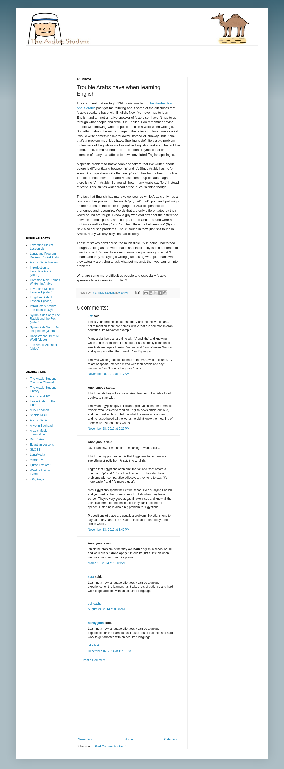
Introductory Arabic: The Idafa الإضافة (43, 308)
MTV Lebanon (39, 410)
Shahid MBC (38, 415)
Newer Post (85, 739)
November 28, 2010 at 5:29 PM (108, 428)
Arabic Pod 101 (40, 396)
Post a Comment (94, 660)
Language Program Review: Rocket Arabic (45, 255)
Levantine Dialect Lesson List (41, 246)
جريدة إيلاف (37, 479)
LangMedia (37, 454)
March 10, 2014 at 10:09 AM (106, 563)
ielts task (94, 645)
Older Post (171, 739)
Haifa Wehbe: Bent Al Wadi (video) (44, 337)
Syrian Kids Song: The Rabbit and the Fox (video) (45, 318)
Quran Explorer (40, 465)
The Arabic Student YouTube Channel (43, 380)
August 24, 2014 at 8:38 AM (106, 609)
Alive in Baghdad (41, 425)
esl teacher (95, 603)
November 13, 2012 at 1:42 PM (108, 529)
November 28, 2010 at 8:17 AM (108, 374)
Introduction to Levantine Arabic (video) (41, 271)
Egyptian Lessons (42, 444)
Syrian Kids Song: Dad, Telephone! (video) (45, 329)
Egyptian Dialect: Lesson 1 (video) (41, 299)
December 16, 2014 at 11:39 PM (109, 651)
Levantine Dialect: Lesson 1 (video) (42, 290)
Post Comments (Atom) (110, 746)
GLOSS (35, 449)
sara (91, 577)
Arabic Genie (38, 420)
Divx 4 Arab (37, 439)
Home (129, 739)
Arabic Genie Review (44, 262)
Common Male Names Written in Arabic (45, 281)
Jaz (90, 316)
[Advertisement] (117, 57)
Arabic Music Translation (38, 432)
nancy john (96, 623)
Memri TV (36, 460)
